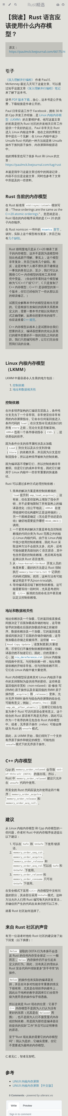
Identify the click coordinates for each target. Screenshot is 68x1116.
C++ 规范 (29, 320)
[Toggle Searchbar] (15, 4)
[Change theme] (10, 4)
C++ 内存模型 (18, 761)
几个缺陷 (14, 238)
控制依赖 (18, 385)
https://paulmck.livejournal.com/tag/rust (33, 165)
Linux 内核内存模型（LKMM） (25, 366)
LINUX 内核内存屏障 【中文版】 (33, 1086)
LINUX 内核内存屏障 (26, 1081)
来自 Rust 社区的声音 (26, 927)
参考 (9, 1072)
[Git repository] (63, 5)
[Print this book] (58, 5)
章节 (49, 229)
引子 (9, 71)
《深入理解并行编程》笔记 (43, 88)
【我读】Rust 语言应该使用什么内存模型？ (33, 25)
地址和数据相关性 (24, 389)
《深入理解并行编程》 (19, 80)
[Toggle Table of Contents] (4, 4)
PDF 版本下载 (21, 100)
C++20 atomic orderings (21, 214)
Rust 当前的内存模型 (26, 196)
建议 (9, 819)
